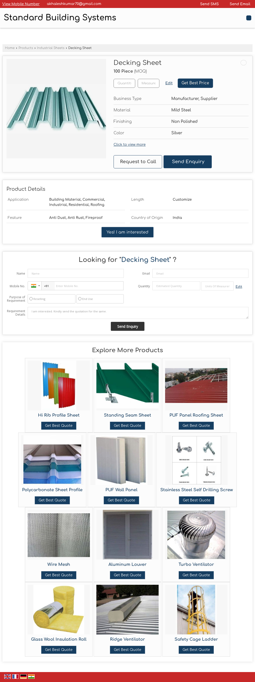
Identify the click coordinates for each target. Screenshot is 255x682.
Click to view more (130, 144)
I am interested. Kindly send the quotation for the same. (138, 313)
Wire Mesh (58, 564)
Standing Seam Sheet (127, 415)
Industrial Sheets (50, 48)
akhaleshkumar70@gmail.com (74, 4)
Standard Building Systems (60, 18)
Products (25, 48)
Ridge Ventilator (127, 639)
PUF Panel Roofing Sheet (196, 415)
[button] (21, 4)
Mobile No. (17, 286)
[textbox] (148, 83)
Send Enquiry (188, 161)
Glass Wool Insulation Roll (58, 639)
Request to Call (138, 161)
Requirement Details (16, 312)
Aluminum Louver (127, 564)
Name (21, 273)
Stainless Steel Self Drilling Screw (196, 489)
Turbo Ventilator (196, 564)
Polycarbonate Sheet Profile (52, 489)
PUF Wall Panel (121, 489)
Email (146, 273)
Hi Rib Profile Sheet (58, 415)
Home (10, 48)
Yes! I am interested (127, 232)
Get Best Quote (58, 426)
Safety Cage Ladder (196, 639)
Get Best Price (195, 83)
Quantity (144, 286)
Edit (169, 83)
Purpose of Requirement (16, 298)
